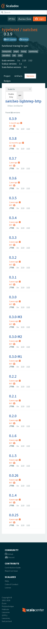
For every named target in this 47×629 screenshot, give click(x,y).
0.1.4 (13, 495)
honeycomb (7, 51)
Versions (30, 76)
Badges (7, 80)
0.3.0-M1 (15, 356)
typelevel (10, 29)
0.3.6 (13, 178)
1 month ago (15, 123)
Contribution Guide (13, 567)
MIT (12, 126)
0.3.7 (13, 158)
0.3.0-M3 (15, 316)
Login (39, 19)
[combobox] (18, 89)
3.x (18, 60)
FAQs (7, 581)
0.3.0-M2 (15, 336)
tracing (23, 51)
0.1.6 (13, 435)
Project (7, 76)
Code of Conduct (11, 584)
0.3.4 (13, 217)
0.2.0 (13, 416)
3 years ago (15, 281)
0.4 (25, 67)
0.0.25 (13, 515)
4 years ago (15, 440)
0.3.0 (13, 297)
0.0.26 (13, 475)
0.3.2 (13, 257)
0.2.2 (13, 376)
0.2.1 (13, 396)
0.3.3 (13, 237)
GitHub (24, 39)
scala (20, 55)
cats (14, 55)
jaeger (16, 51)
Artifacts (18, 76)
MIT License (10, 39)
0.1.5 (13, 455)
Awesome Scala (24, 18)
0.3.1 (13, 277)
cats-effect (6, 55)
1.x (20, 63)
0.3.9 (13, 118)
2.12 (30, 60)
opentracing (33, 51)
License (8, 587)
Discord (9, 557)
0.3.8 (13, 138)
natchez (30, 29)
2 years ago (15, 202)
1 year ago (14, 162)
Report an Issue (11, 571)
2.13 (24, 60)
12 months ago (16, 142)
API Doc (12, 19)
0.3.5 (13, 198)
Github (9, 554)
